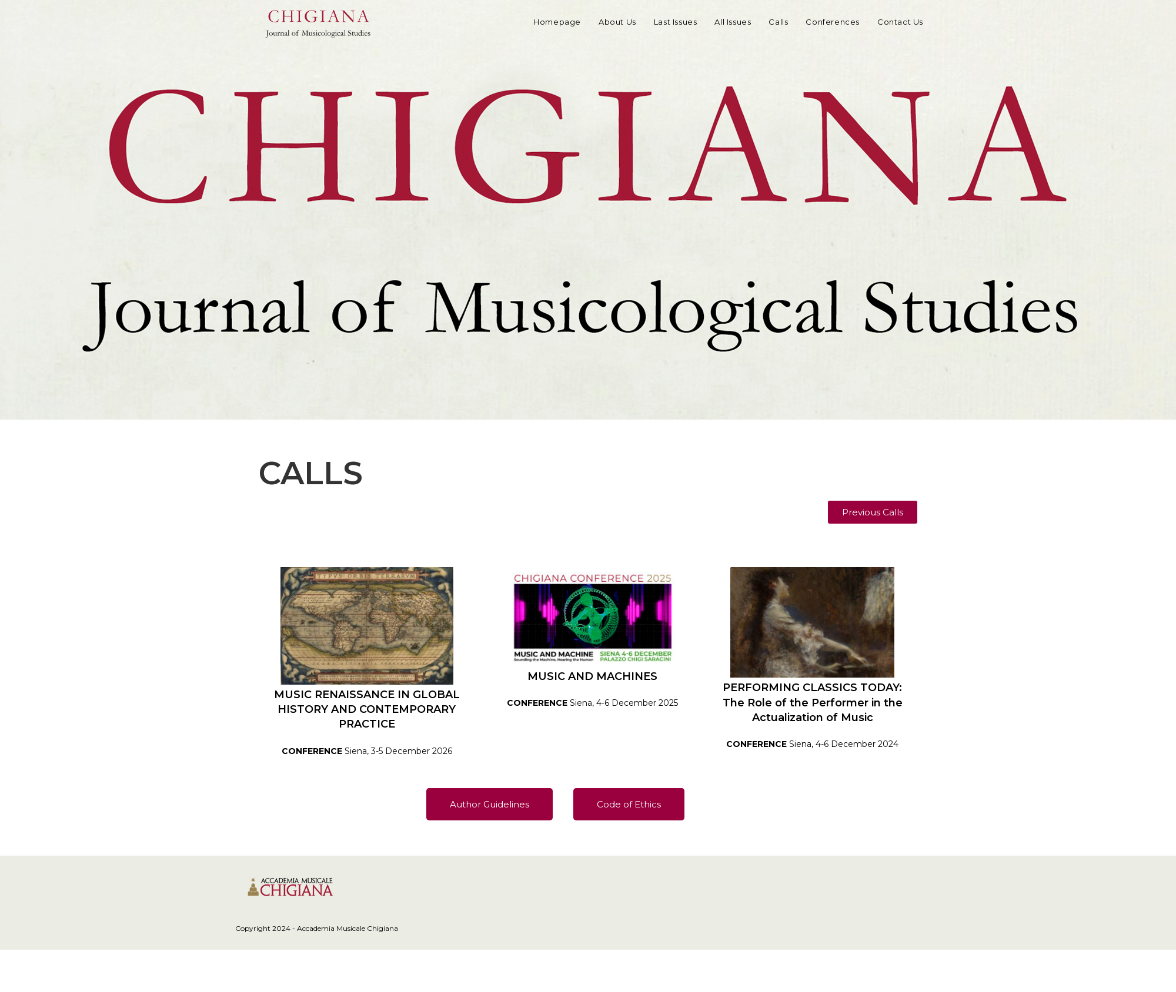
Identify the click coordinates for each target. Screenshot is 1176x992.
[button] (872, 512)
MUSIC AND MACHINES (592, 676)
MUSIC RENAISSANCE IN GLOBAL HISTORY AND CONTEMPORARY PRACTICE (367, 709)
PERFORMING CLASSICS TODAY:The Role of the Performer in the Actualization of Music (813, 702)
